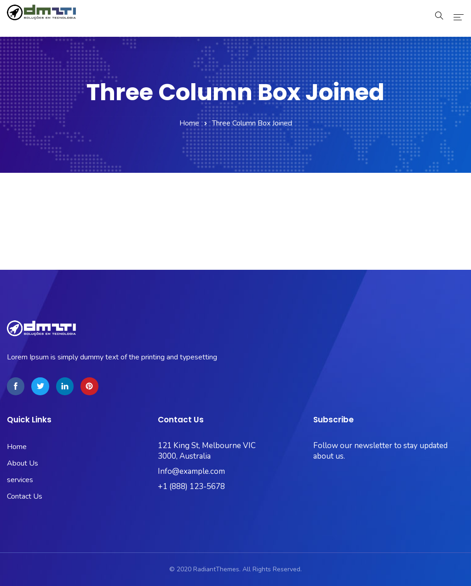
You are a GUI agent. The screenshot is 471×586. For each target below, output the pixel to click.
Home (189, 123)
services (20, 480)
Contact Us (24, 496)
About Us (22, 463)
